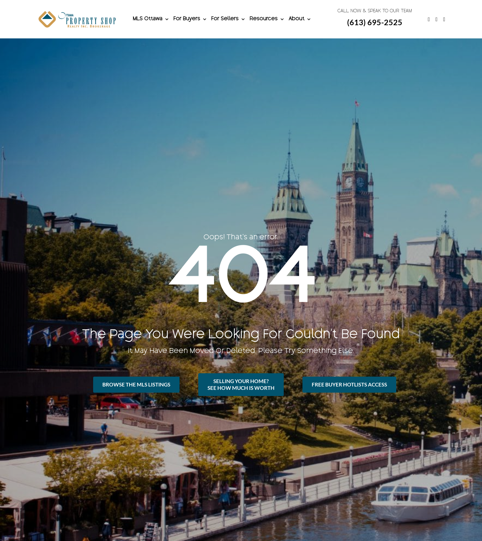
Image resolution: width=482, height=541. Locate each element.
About (299, 19)
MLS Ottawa (150, 19)
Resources (267, 19)
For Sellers (228, 19)
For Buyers (189, 19)
